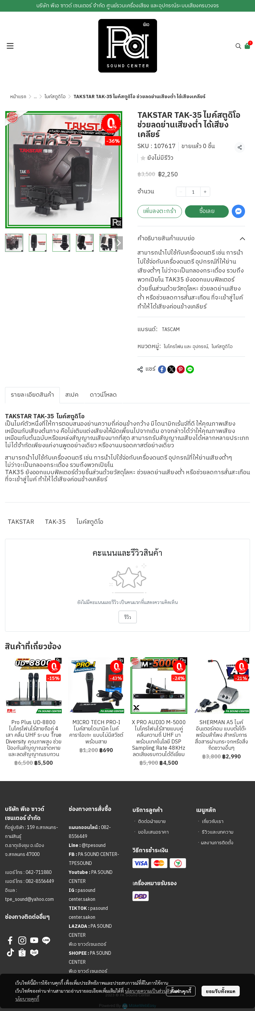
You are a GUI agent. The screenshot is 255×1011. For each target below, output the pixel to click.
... (35, 97)
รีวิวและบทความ (217, 832)
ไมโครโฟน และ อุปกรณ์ (186, 346)
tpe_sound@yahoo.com (29, 899)
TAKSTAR (21, 522)
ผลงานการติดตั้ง (217, 843)
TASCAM (171, 329)
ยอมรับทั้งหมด (220, 991)
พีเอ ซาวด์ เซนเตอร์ (88, 971)
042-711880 (38, 872)
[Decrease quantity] (181, 191)
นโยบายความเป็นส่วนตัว (148, 991)
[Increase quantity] (205, 191)
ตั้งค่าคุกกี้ (180, 991)
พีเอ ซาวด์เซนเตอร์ (87, 944)
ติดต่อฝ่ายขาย (152, 821)
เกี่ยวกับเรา (212, 821)
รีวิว (127, 617)
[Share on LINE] (190, 369)
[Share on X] (171, 369)
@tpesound (94, 845)
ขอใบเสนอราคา (153, 832)
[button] (238, 46)
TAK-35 (55, 522)
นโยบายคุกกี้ (27, 999)
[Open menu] (10, 46)
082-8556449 (40, 881)
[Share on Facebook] (162, 369)
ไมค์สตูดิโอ (55, 97)
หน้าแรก (18, 97)
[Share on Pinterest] (181, 369)
